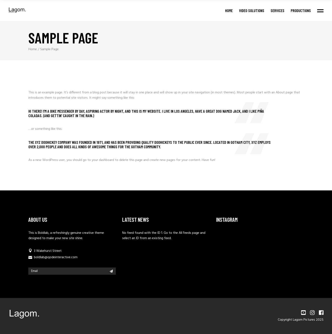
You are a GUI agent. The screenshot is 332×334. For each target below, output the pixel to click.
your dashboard (103, 160)
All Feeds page (189, 233)
